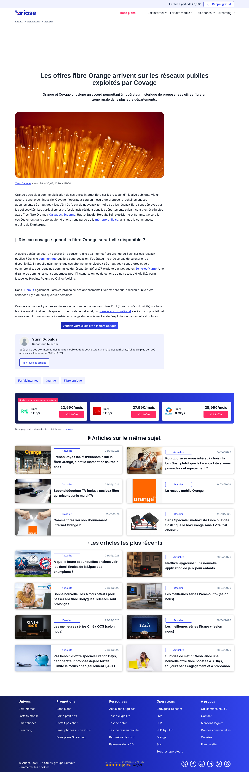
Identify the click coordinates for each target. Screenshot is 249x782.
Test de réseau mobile (124, 730)
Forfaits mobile (29, 716)
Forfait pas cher (67, 723)
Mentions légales (212, 723)
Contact (206, 716)
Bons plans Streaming (71, 737)
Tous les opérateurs (170, 751)
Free (159, 716)
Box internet (27, 709)
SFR (159, 723)
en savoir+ (68, 429)
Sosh (160, 744)
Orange (51, 380)
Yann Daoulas (23, 183)
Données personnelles (216, 730)
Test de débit (118, 723)
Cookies (206, 737)
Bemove (69, 763)
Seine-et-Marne (146, 268)
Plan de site (208, 744)
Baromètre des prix (122, 737)
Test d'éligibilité (119, 716)
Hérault (29, 290)
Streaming (25, 730)
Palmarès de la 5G (121, 744)
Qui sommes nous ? (214, 709)
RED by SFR (165, 730)
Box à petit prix (67, 716)
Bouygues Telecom (169, 709)
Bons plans (64, 709)
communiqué (48, 258)
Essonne (69, 214)
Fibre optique (73, 380)
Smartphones (27, 723)
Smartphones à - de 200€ (74, 730)
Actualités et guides (122, 709)
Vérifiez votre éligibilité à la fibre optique (89, 326)
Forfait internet (28, 380)
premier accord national (115, 311)
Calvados (55, 214)
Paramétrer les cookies (34, 767)
